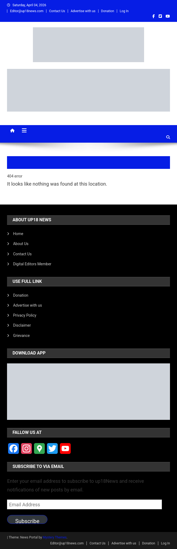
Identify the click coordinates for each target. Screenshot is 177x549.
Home (18, 234)
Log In (124, 11)
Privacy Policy (24, 315)
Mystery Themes (54, 537)
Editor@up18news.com (26, 11)
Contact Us (57, 11)
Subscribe (27, 521)
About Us (20, 244)
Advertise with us (83, 11)
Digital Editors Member (32, 264)
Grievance (21, 335)
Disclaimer (22, 325)
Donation (107, 11)
